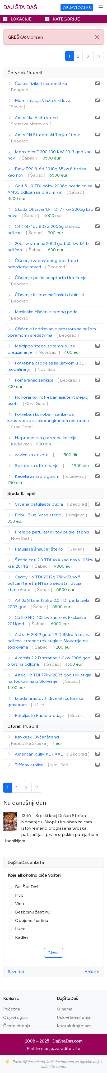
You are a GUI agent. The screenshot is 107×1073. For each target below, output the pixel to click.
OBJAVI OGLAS (77, 7)
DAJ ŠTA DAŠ (20, 7)
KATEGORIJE (62, 19)
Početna (11, 1009)
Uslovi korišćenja (73, 1017)
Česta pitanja (16, 1025)
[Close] (97, 37)
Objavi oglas (15, 1017)
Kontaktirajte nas (74, 1025)
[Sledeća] (88, 56)
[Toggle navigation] (100, 7)
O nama (64, 1009)
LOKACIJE (17, 19)
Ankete (92, 971)
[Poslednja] (98, 56)
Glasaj (53, 952)
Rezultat (16, 971)
